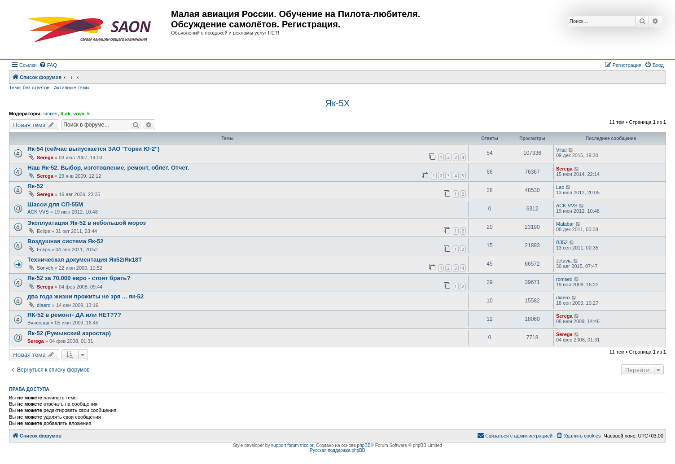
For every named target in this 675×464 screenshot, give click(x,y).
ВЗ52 (562, 242)
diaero (44, 305)
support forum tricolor (292, 445)
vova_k (81, 113)
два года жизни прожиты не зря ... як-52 (85, 296)
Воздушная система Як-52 (65, 241)
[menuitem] (48, 65)
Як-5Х (337, 103)
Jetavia (564, 260)
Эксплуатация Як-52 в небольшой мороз (86, 222)
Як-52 (35, 186)
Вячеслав (38, 322)
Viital (561, 150)
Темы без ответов (29, 87)
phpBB (364, 445)
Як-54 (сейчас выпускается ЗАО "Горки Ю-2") (93, 148)
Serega (45, 157)
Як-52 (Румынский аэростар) (69, 333)
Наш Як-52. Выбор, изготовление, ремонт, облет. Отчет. (108, 167)
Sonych (45, 268)
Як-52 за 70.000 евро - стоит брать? (79, 278)
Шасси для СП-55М (55, 204)
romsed (564, 279)
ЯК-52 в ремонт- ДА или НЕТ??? (74, 314)
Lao (560, 187)
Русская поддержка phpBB (337, 450)
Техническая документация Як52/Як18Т (84, 259)
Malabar (565, 224)
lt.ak (65, 113)
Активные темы (71, 87)
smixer (50, 113)
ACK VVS (38, 211)
